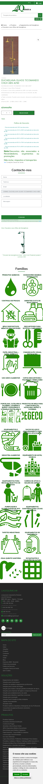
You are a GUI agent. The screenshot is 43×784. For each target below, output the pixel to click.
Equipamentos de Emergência (29, 25)
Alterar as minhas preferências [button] (22, 778)
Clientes (5, 655)
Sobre (4, 647)
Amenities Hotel (7, 703)
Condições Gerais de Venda (11, 668)
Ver (5, 162)
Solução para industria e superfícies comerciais (16, 695)
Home (4, 25)
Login (39, 3)
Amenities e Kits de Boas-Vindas (12, 726)
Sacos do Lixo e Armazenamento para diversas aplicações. (20, 747)
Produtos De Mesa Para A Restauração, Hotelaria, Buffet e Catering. (20, 743)
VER (40, 221)
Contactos (6, 653)
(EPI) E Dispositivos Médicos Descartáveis (15, 728)
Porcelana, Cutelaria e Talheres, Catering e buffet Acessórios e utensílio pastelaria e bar (21, 741)
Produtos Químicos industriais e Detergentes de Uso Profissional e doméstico (22, 706)
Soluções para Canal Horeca (11, 682)
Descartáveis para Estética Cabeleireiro (14, 730)
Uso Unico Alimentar (9, 736)
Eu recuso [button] (25, 774)
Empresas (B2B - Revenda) (10, 662)
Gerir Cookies (7, 670)
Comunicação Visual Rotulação (12, 734)
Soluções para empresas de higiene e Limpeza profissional (20, 691)
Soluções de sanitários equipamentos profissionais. (18, 684)
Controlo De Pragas (8, 724)
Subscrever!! (37, 635)
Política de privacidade (9, 664)
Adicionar (23, 113)
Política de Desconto (9, 666)
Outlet (4, 657)
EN (32, 3)
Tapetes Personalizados (10, 701)
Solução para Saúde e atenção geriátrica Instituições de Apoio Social (21, 689)
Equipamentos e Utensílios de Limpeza (14, 745)
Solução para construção (10, 697)
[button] (38, 19)
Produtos (12, 25)
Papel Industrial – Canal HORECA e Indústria (15, 732)
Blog (4, 660)
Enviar (21, 217)
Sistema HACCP (7, 710)
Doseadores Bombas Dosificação (12, 721)
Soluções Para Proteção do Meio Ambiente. (15, 699)
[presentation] (21, 212)
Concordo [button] (16, 774)
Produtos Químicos (8, 719)
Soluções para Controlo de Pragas (13, 686)
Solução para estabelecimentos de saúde (15, 693)
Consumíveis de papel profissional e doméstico (16, 708)
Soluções (5, 649)
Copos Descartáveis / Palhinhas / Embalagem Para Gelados (20, 739)
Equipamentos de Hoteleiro (11, 680)
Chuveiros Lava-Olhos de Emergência (13, 27)
